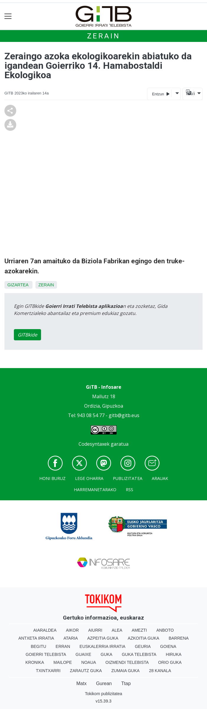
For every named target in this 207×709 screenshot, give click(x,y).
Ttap (126, 683)
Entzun (160, 93)
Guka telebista (139, 654)
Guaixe (83, 654)
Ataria (70, 638)
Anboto (165, 630)
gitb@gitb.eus (124, 415)
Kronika (34, 662)
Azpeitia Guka (102, 638)
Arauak (160, 478)
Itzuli (189, 93)
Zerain (103, 36)
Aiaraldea (45, 630)
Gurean (104, 683)
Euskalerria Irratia (102, 646)
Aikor (72, 630)
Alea (117, 630)
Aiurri (95, 630)
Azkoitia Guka (143, 638)
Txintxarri (48, 670)
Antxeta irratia (36, 638)
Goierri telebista (46, 654)
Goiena (168, 646)
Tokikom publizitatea (103, 693)
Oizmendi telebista (127, 662)
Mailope (62, 662)
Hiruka (173, 654)
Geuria (143, 646)
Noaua (88, 662)
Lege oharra (89, 478)
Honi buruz (52, 478)
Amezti (139, 630)
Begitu (38, 646)
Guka (107, 654)
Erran (63, 646)
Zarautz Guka (86, 670)
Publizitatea (127, 478)
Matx (81, 683)
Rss (129, 489)
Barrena (179, 638)
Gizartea (17, 284)
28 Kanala (160, 670)
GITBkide (27, 334)
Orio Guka (170, 662)
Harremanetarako (95, 489)
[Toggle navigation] (8, 16)
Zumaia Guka (125, 670)
